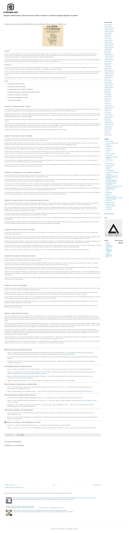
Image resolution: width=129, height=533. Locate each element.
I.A (106, 161)
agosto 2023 (107, 61)
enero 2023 (107, 68)
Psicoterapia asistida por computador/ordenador (111, 180)
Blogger (76, 528)
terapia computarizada (111, 196)
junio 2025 (107, 35)
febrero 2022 (107, 82)
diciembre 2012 (108, 122)
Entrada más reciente (10, 485)
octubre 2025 (108, 29)
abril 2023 (107, 65)
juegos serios (109, 167)
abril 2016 (107, 103)
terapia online (109, 200)
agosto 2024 (107, 49)
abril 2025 (107, 37)
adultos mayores (109, 141)
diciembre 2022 (108, 70)
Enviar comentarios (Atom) (17, 487)
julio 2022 (107, 79)
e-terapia (108, 148)
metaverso (108, 168)
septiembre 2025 (108, 31)
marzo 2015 (107, 105)
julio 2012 (107, 129)
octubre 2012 (108, 126)
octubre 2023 (108, 58)
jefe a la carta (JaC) (110, 163)
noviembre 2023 (108, 56)
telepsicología (109, 192)
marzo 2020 (107, 94)
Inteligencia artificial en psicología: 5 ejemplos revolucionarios (20, 506)
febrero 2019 (107, 96)
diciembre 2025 (108, 28)
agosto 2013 (107, 117)
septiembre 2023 (108, 59)
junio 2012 (107, 131)
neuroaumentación (110, 170)
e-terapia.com (109, 150)
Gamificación (109, 155)
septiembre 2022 (108, 75)
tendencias (108, 194)
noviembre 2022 (108, 72)
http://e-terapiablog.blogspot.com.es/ (109, 255)
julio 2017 (107, 98)
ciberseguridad (109, 146)
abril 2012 (107, 133)
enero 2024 (107, 52)
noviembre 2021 (108, 84)
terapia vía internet (110, 204)
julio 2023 (107, 63)
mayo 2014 (107, 110)
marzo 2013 (107, 121)
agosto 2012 (107, 128)
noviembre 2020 (108, 87)
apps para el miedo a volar (112, 143)
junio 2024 (107, 51)
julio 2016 (107, 101)
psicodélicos (108, 174)
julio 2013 (107, 119)
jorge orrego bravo (110, 165)
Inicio (54, 485)
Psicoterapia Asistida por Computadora (111, 183)
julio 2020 (107, 89)
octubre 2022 (108, 73)
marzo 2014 (107, 114)
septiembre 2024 (108, 47)
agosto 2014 (107, 108)
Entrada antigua (97, 485)
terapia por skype (110, 202)
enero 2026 (107, 26)
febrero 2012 (107, 135)
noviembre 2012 (108, 124)
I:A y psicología (109, 160)
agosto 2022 (107, 77)
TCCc (107, 190)
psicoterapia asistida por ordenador (114, 186)
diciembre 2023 (108, 54)
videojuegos (108, 207)
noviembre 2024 (108, 43)
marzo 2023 (107, 66)
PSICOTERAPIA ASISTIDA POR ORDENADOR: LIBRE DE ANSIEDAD (109, 249)
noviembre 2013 (108, 115)
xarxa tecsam (109, 209)
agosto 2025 (107, 33)
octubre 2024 (108, 45)
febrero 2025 (107, 40)
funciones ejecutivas (110, 153)
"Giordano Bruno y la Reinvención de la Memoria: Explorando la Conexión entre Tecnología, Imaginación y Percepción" (40, 510)
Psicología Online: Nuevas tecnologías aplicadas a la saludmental (112, 177)
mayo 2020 (107, 91)
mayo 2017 (107, 100)
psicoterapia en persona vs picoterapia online (112, 188)
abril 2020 (107, 93)
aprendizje (108, 144)
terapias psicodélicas (110, 206)
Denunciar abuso (109, 213)
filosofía (107, 151)
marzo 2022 (107, 80)
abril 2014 (107, 112)
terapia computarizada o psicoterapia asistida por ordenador (114, 198)
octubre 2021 (108, 86)
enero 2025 (107, 42)
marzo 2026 (107, 24)
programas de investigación (112, 172)
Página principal (108, 243)
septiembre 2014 (108, 107)
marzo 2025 (107, 38)
